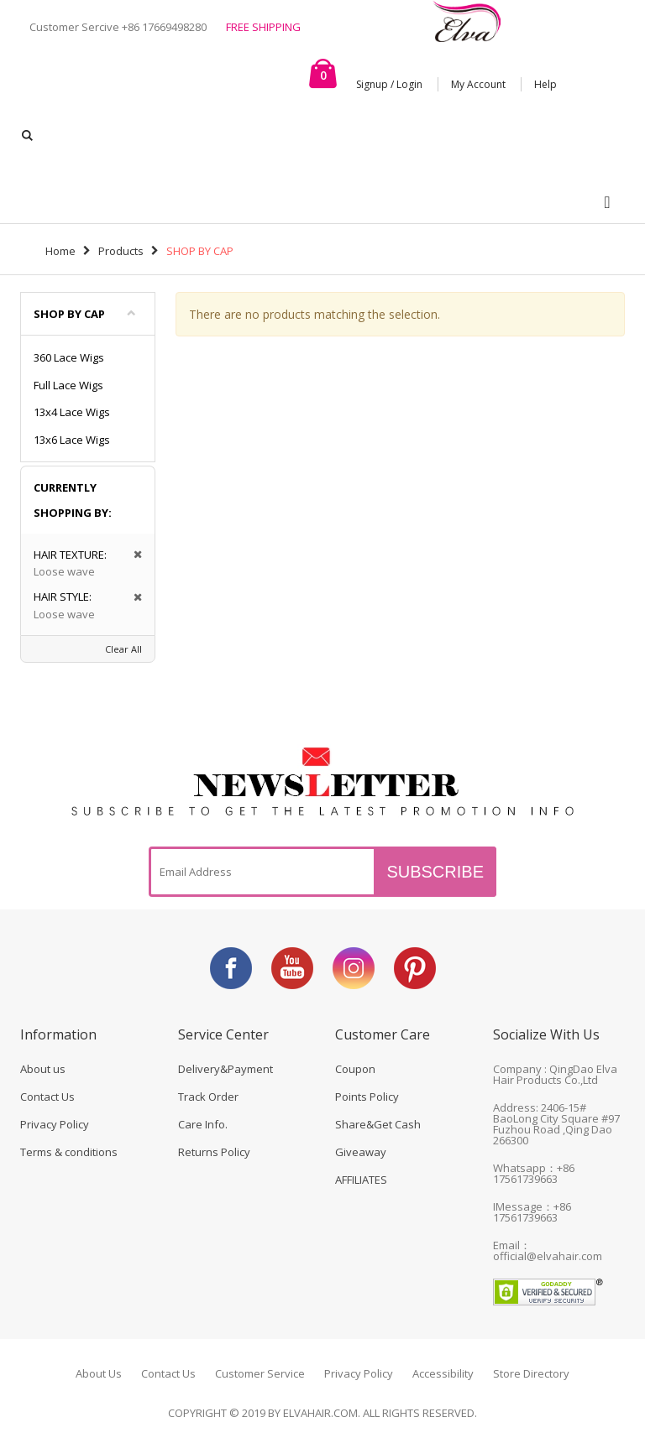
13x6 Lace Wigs (72, 439)
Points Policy (367, 1096)
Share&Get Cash (378, 1124)
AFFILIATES (361, 1179)
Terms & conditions (69, 1151)
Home (60, 250)
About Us (99, 1373)
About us (43, 1068)
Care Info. (203, 1124)
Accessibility (443, 1373)
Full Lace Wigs (68, 385)
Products (121, 250)
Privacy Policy (54, 1124)
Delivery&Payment (225, 1068)
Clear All (123, 649)
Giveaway (360, 1151)
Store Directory (531, 1373)
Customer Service (260, 1373)
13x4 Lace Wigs (72, 411)
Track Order (208, 1096)
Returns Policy (214, 1151)
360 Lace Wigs (69, 357)
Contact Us (47, 1096)
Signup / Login (389, 84)
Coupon (355, 1068)
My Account (478, 84)
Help (545, 84)
